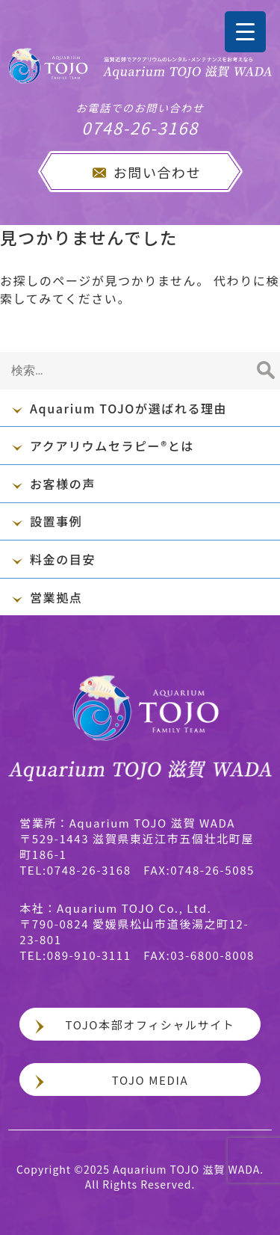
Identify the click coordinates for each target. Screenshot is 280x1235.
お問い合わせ (157, 172)
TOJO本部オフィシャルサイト (150, 1024)
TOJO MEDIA (150, 1080)
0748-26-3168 (140, 119)
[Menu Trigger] (245, 31)
